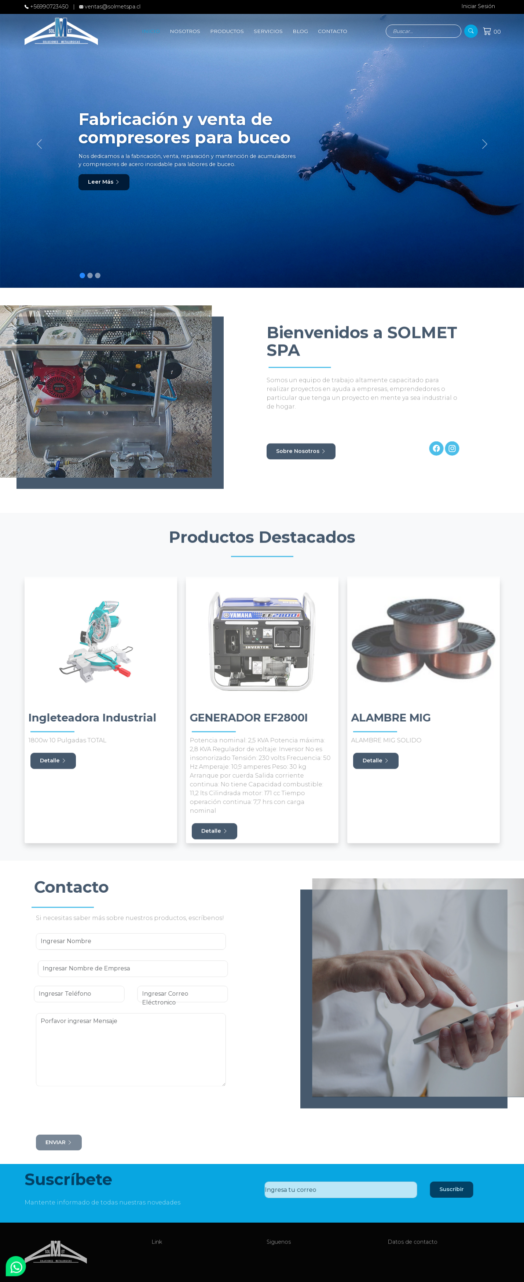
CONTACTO (332, 31)
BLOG (300, 31)
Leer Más (104, 182)
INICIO (151, 31)
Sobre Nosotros (301, 456)
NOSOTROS (185, 31)
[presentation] (84, 1107)
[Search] (423, 31)
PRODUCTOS (227, 31)
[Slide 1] (82, 275)
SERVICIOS (268, 31)
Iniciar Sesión (474, 6)
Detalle (53, 765)
